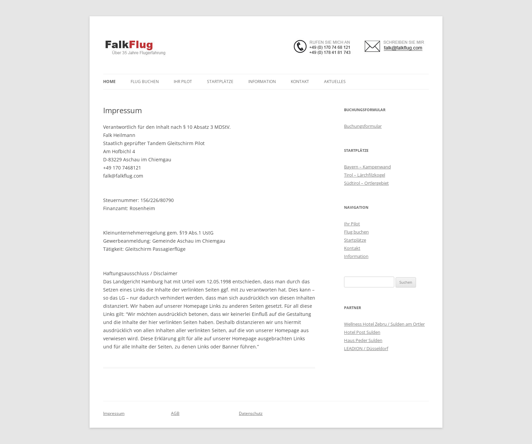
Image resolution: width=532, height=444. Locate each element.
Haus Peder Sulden (363, 340)
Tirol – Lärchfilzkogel (364, 175)
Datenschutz (251, 413)
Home (109, 81)
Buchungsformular (363, 126)
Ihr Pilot (183, 81)
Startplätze (220, 81)
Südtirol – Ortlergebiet (366, 183)
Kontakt (300, 81)
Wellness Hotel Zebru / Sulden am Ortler (384, 324)
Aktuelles (335, 81)
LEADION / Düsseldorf (366, 348)
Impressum (114, 413)
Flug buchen (145, 81)
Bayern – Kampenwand (367, 167)
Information (262, 81)
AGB (175, 413)
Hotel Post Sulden (362, 332)
